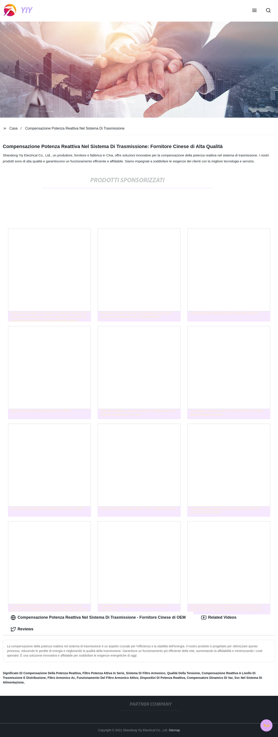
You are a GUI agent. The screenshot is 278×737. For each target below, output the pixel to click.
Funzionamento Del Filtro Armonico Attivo (107, 677)
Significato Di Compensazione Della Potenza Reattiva (42, 673)
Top (266, 725)
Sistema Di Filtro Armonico (145, 673)
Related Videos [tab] (219, 617)
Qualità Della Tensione (183, 673)
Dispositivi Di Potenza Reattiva (162, 677)
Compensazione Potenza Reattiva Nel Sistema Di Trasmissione (74, 128)
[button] (254, 11)
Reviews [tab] (22, 629)
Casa (13, 128)
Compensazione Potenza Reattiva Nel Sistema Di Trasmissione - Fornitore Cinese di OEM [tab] (98, 617)
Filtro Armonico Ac (61, 677)
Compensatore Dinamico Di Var (210, 677)
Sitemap (174, 730)
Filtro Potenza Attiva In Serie (103, 673)
